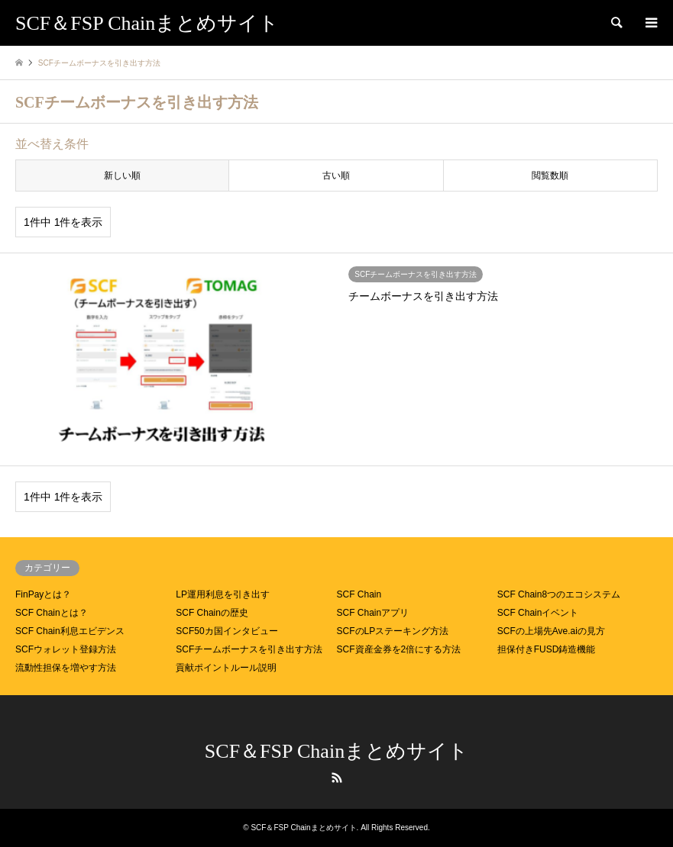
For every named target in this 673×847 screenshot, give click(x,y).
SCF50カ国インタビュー (226, 631)
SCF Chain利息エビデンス (70, 631)
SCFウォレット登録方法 (65, 649)
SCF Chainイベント (538, 612)
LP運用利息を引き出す (223, 594)
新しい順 (122, 175)
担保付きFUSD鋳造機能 (546, 649)
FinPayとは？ (43, 594)
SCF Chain (359, 594)
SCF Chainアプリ (373, 612)
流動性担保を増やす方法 (65, 667)
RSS (337, 777)
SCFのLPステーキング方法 (393, 631)
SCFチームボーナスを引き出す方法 (249, 649)
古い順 (336, 175)
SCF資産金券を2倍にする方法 (399, 649)
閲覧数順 (550, 175)
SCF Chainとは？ (51, 612)
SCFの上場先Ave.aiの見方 (551, 631)
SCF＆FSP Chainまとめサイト (336, 751)
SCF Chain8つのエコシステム (558, 594)
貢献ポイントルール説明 (226, 667)
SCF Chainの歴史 (212, 612)
